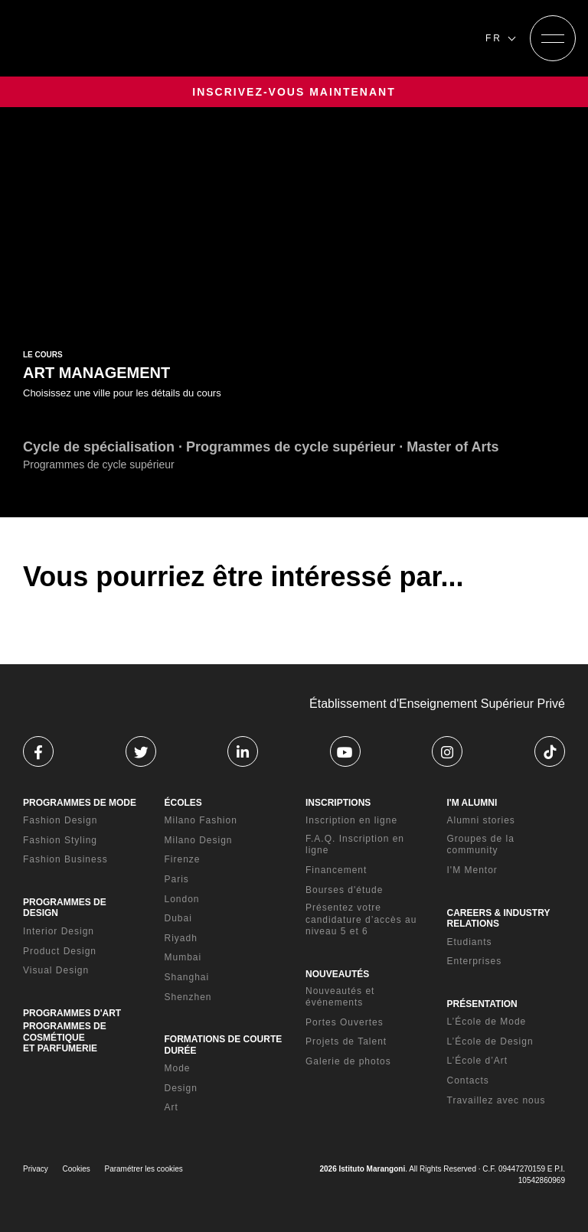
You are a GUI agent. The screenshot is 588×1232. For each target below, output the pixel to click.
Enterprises (474, 961)
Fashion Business (65, 859)
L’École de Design (490, 1041)
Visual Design (56, 970)
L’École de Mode (487, 1021)
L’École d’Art (477, 1060)
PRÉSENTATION (482, 1004)
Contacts (468, 1080)
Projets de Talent (346, 1041)
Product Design (59, 951)
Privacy (35, 1169)
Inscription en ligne (351, 820)
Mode (178, 1068)
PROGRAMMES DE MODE (79, 802)
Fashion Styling (60, 840)
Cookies (76, 1169)
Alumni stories (481, 820)
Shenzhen (188, 997)
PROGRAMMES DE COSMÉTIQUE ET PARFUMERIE (64, 1037)
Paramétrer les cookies (144, 1169)
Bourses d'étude (344, 890)
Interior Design (58, 931)
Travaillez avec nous (496, 1100)
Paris (177, 879)
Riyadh (181, 938)
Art (171, 1107)
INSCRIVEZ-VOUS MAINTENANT (293, 92)
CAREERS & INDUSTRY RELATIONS (498, 918)
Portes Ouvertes (344, 1022)
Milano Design (199, 840)
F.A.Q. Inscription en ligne (354, 844)
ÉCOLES (183, 802)
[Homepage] (105, 38)
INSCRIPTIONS (338, 802)
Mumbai (183, 957)
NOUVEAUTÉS (337, 974)
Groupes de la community (480, 844)
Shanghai (187, 977)
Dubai (178, 918)
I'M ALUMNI (472, 802)
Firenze (183, 859)
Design (181, 1088)
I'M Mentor (472, 870)
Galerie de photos (348, 1061)
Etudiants (469, 942)
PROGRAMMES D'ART (72, 1013)
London (182, 899)
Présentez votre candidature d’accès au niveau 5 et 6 (360, 919)
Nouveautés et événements (339, 997)
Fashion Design (60, 820)
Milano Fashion (201, 820)
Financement (336, 870)
